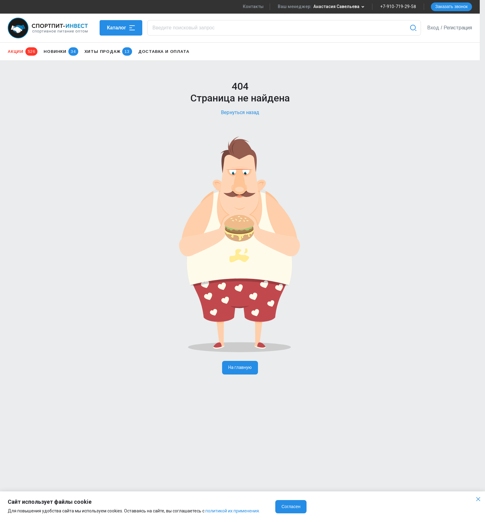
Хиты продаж (108, 51)
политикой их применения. (232, 510)
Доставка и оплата (163, 51)
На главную (240, 367)
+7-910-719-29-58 (398, 6)
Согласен (290, 506)
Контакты (253, 6)
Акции (22, 51)
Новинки (61, 51)
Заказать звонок (451, 6)
